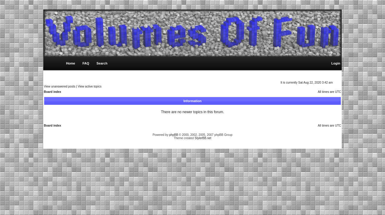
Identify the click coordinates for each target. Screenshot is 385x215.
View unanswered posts (59, 86)
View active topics (89, 86)
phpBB (173, 134)
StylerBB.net (203, 138)
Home (70, 63)
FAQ (85, 63)
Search (101, 63)
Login (335, 63)
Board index (52, 91)
